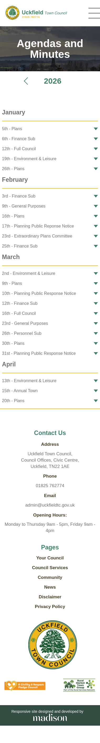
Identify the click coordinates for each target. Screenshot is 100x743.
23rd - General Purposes (25, 323)
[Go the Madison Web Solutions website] (50, 717)
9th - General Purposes (23, 206)
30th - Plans (13, 343)
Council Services (50, 567)
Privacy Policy (50, 606)
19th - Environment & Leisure (29, 158)
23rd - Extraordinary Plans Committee (37, 236)
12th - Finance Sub (20, 303)
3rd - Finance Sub (18, 196)
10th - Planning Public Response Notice (39, 293)
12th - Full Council (19, 148)
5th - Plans (12, 129)
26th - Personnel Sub (21, 333)
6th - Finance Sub (18, 139)
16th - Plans (13, 216)
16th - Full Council (19, 313)
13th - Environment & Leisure (29, 380)
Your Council (50, 558)
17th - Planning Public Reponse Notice (38, 226)
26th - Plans (13, 168)
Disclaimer (50, 597)
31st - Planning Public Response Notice (39, 353)
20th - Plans (13, 400)
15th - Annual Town (20, 390)
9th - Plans (12, 283)
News (50, 587)
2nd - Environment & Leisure (28, 273)
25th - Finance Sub (20, 246)
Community (50, 577)
